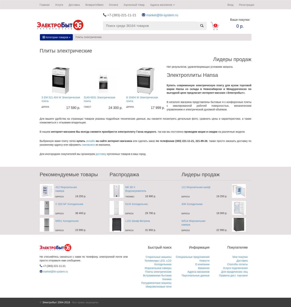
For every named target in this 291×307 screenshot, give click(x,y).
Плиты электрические (88, 37)
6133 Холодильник (136, 204)
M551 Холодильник (67, 220)
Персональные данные (195, 275)
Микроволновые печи (158, 286)
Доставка (74, 4)
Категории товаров (56, 37)
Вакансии (204, 268)
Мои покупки (240, 256)
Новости (204, 260)
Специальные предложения (192, 256)
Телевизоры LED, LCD (157, 260)
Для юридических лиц (234, 271)
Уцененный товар (134, 4)
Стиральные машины (158, 256)
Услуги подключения (235, 268)
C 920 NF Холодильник (69, 204)
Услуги (59, 4)
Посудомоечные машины (156, 282)
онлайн (90, 140)
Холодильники (162, 264)
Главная (45, 4)
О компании (202, 264)
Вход (230, 4)
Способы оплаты (237, 264)
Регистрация (246, 4)
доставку (101, 153)
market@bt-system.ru (162, 15)
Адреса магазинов (162, 4)
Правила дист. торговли (233, 275)
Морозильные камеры (158, 268)
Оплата (113, 4)
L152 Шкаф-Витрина (137, 220)
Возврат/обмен (94, 4)
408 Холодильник (191, 204)
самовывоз (88, 144)
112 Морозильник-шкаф (195, 187)
